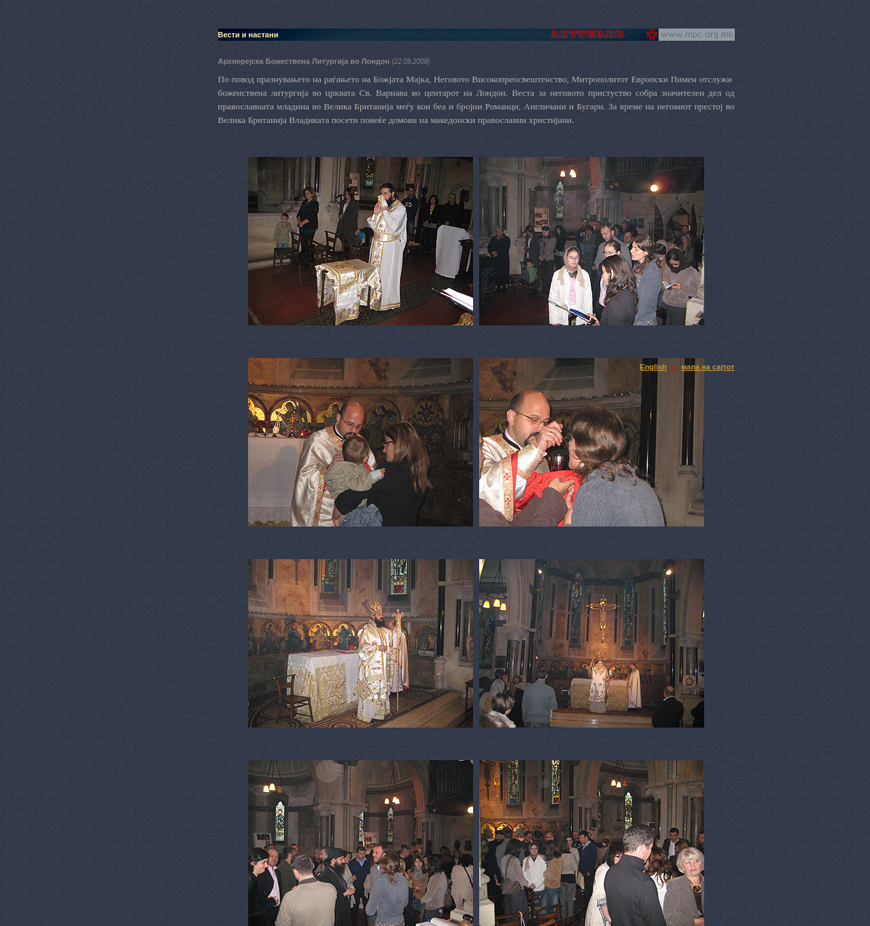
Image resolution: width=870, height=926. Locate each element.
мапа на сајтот (707, 367)
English (653, 367)
